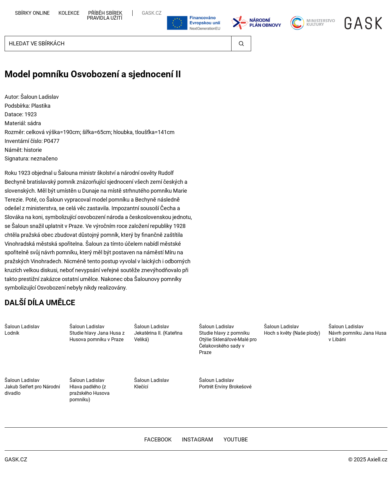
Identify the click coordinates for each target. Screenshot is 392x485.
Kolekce (68, 13)
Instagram (197, 439)
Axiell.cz (377, 459)
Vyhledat (241, 43)
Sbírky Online (32, 13)
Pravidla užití (104, 18)
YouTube (236, 439)
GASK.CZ (152, 13)
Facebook (158, 439)
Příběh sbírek (105, 13)
